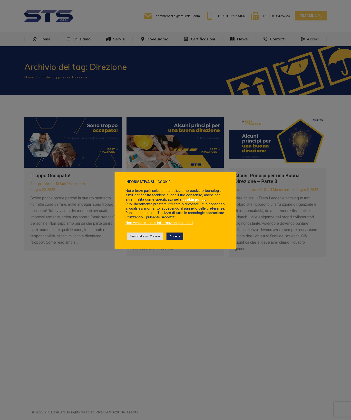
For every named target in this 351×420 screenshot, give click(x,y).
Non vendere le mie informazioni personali (159, 223)
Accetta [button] (174, 236)
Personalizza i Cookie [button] (145, 236)
